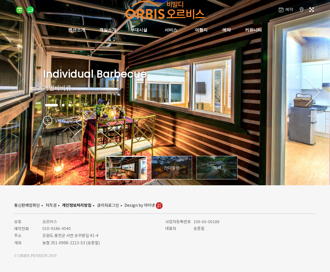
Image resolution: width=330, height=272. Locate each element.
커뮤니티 (253, 29)
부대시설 (138, 29)
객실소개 (107, 29)
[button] (312, 92)
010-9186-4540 (56, 228)
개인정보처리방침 (76, 205)
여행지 (201, 29)
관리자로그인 (108, 205)
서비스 (171, 29)
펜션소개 (76, 29)
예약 (226, 29)
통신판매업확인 (27, 205)
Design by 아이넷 (143, 205)
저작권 (51, 205)
